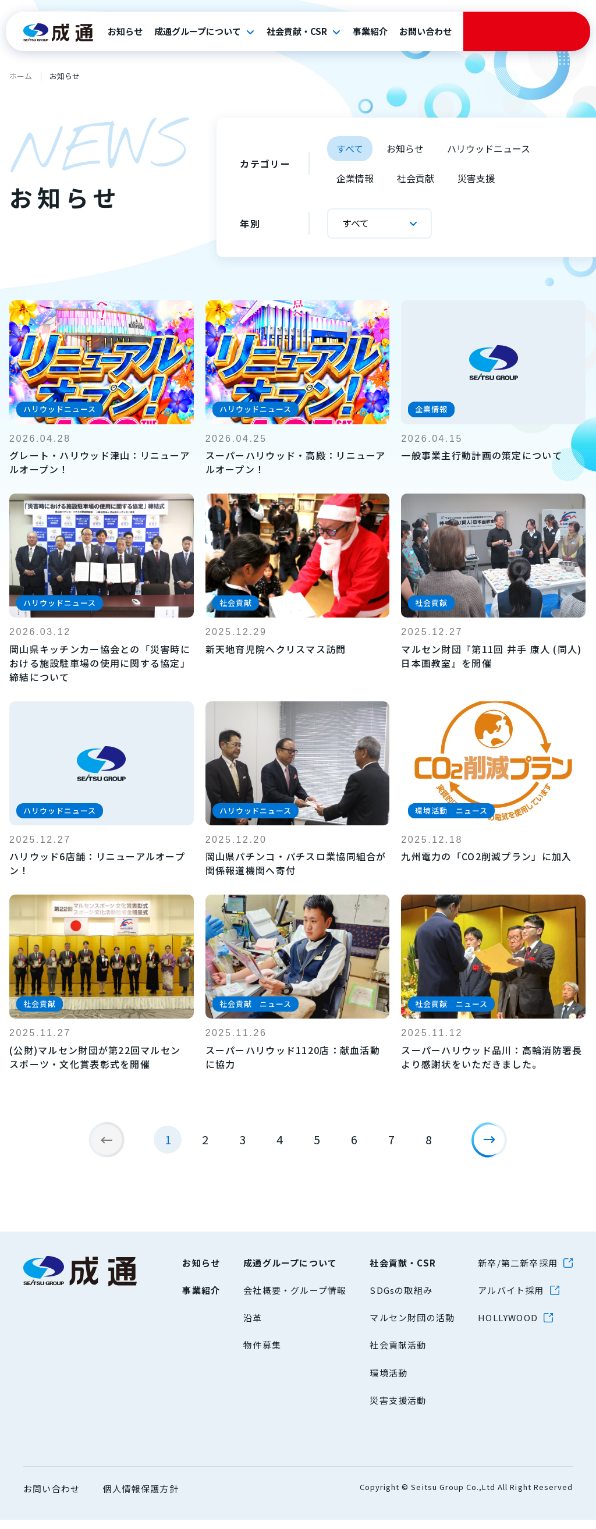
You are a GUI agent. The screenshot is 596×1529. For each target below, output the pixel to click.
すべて (349, 148)
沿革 (252, 1327)
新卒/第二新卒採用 (518, 1271)
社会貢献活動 (398, 1354)
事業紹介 (370, 31)
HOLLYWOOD (508, 1327)
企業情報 (355, 178)
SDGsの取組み (401, 1299)
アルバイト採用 (511, 1299)
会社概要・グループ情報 (294, 1299)
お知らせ (125, 31)
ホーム (20, 75)
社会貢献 (415, 178)
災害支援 (476, 178)
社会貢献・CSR (297, 31)
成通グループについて (197, 31)
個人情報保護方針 (141, 1497)
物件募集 (262, 1354)
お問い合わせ (425, 31)
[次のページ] (493, 1144)
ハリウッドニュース (488, 148)
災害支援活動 (398, 1409)
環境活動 (388, 1381)
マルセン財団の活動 (412, 1327)
